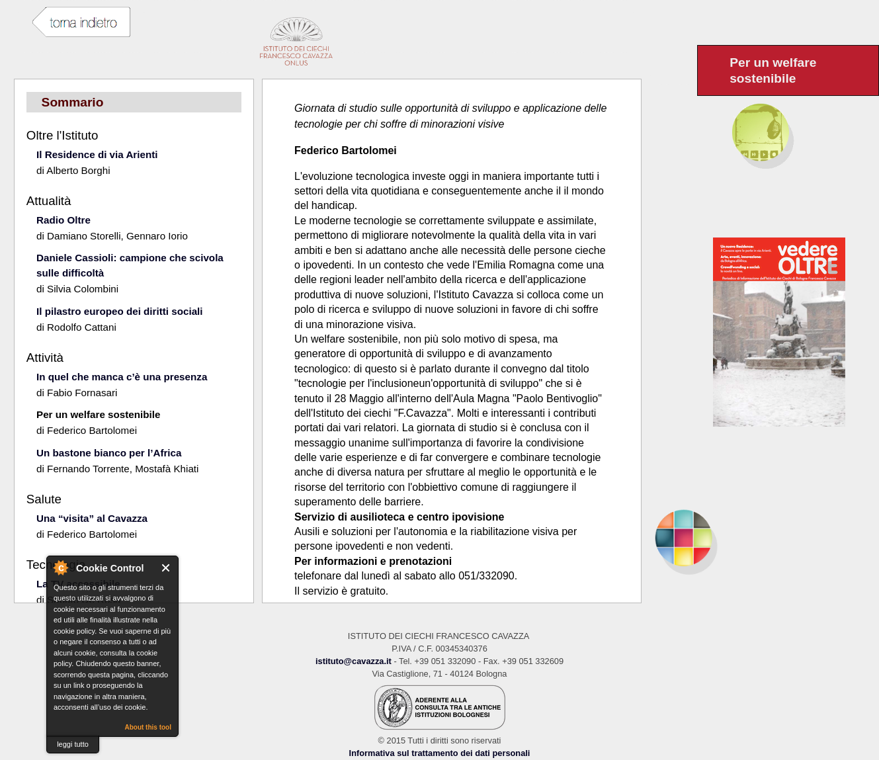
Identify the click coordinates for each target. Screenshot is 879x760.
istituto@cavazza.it (353, 661)
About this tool (147, 727)
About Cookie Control (60, 567)
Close (166, 568)
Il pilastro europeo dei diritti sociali (119, 311)
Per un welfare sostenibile (98, 414)
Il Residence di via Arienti (96, 154)
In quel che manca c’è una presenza (121, 376)
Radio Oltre (63, 220)
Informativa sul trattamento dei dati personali (439, 753)
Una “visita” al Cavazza (91, 518)
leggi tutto (73, 744)
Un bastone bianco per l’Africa (108, 452)
